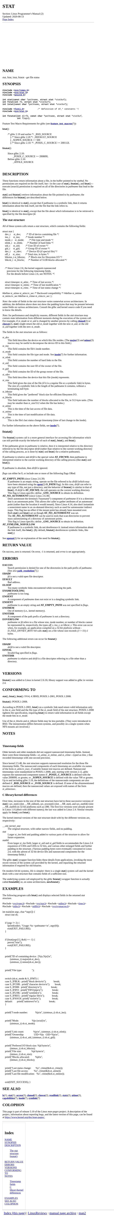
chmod (81, 327)
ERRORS (9, 1171)
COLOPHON (11, 1210)
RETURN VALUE (14, 1168)
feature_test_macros (61, 130)
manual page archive (62, 1220)
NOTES (9, 1182)
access (19, 1102)
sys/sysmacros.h (60, 913)
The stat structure (14, 1159)
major (73, 347)
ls (3, 1102)
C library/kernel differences (16, 1196)
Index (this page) (15, 1220)
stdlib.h (36, 913)
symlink (33, 1105)
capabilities (8, 1105)
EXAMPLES (11, 1205)
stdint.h (62, 910)
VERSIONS (11, 1174)
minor (87, 347)
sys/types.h (21, 90)
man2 (82, 1220)
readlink (53, 1102)
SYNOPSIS (10, 1149)
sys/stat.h (21, 93)
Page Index (8, 19)
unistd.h (19, 96)
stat (10, 1102)
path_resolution (25, 577)
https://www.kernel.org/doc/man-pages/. (25, 1124)
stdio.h (16, 913)
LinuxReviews (37, 1220)
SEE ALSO (10, 1207)
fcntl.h (19, 113)
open (39, 491)
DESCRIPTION (13, 1152)
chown (5, 330)
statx (64, 1102)
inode (57, 361)
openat (10, 545)
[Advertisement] (48, 43)
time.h (82, 910)
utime (75, 1102)
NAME (8, 1146)
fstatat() (14, 1163)
